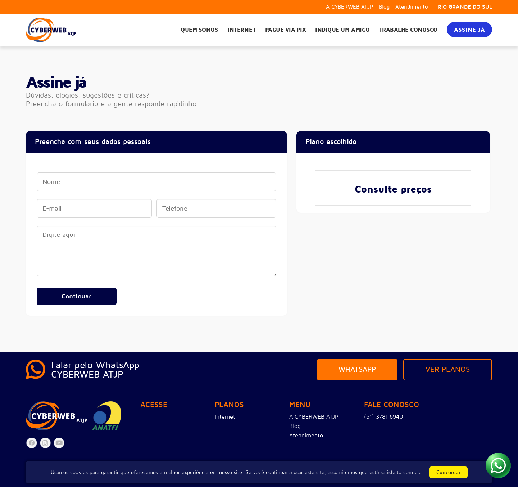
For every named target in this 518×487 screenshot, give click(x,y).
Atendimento (411, 7)
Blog (384, 7)
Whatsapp (357, 370)
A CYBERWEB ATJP (349, 7)
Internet (241, 30)
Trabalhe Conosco (408, 30)
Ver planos (448, 370)
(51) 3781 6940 (383, 417)
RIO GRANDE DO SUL (465, 7)
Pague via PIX (285, 30)
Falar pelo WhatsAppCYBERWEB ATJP (95, 370)
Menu (300, 405)
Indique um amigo (342, 30)
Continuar (76, 296)
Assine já (469, 30)
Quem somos (199, 30)
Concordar (448, 472)
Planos (229, 405)
